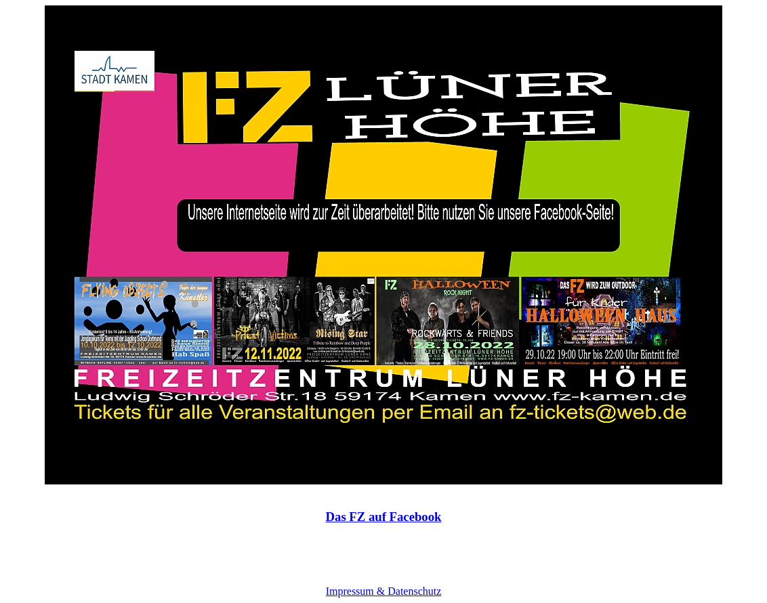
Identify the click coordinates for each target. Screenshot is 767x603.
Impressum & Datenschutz (384, 591)
